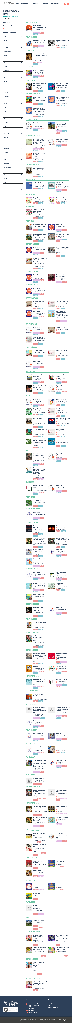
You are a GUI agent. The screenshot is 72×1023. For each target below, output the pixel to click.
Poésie (5, 159)
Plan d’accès (31, 1008)
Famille (5, 107)
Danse (5, 81)
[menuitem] (17, 4)
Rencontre (6, 163)
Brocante (6, 62)
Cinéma (5, 66)
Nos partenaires (52, 1005)
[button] (62, 4)
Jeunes (5, 129)
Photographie (7, 156)
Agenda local (15, 16)
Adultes (5, 40)
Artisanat (6, 44)
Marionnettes (7, 133)
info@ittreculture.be (32, 1012)
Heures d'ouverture (53, 1007)
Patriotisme (6, 148)
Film (5, 111)
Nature (5, 141)
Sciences (6, 171)
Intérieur (6, 122)
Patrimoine (6, 144)
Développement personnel (10, 88)
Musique (6, 137)
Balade (5, 55)
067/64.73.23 (31, 1010)
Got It (63, 1020)
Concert (6, 74)
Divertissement (7, 85)
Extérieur (6, 103)
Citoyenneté (6, 70)
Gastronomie (7, 118)
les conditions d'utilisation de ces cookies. (41, 1020)
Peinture (6, 152)
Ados (5, 36)
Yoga (5, 193)
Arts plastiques (7, 51)
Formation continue (8, 115)
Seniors (5, 178)
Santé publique (7, 167)
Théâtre (6, 185)
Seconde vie (6, 174)
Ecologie (6, 92)
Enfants (5, 100)
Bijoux (5, 59)
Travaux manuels (8, 189)
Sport (5, 182)
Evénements (6, 16)
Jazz (5, 126)
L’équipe (51, 1003)
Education (6, 96)
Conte (5, 77)
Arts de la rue (7, 47)
